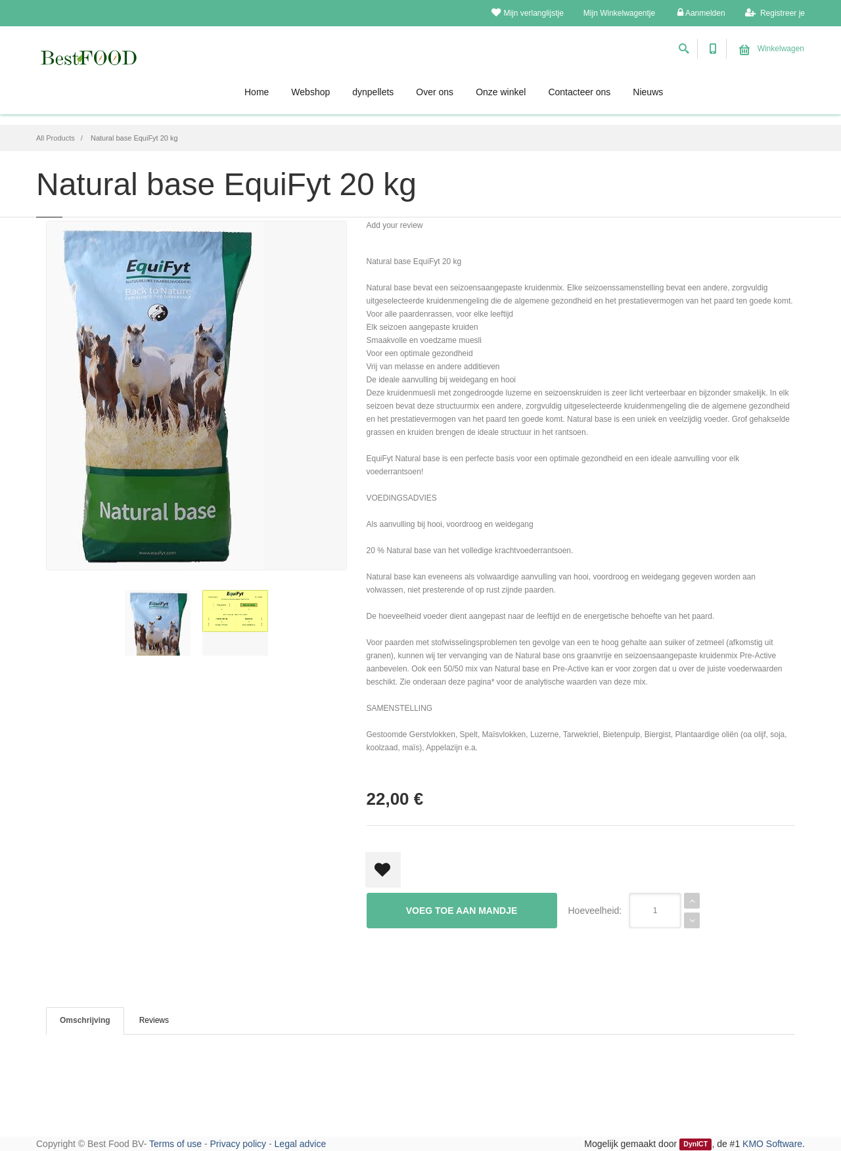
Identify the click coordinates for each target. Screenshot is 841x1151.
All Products (55, 138)
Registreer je (775, 13)
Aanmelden (701, 13)
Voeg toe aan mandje (462, 910)
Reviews (154, 1020)
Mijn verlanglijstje (527, 13)
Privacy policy (238, 1144)
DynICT (695, 1144)
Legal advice (301, 1144)
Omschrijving (85, 1020)
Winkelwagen (771, 48)
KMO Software (772, 1144)
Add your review (395, 225)
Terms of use (175, 1144)
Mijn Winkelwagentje (619, 13)
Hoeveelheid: (595, 910)
